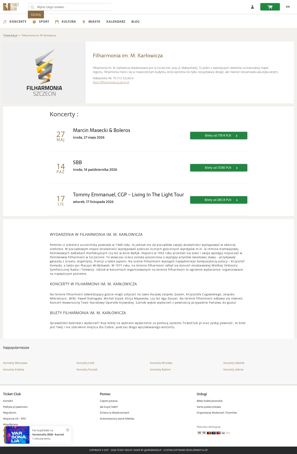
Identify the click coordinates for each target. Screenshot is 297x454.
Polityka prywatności (15, 407)
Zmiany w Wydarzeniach (114, 413)
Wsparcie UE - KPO (14, 419)
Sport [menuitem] (41, 21)
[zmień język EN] (287, 7)
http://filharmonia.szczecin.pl (111, 82)
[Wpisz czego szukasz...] (32, 7)
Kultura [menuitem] (65, 21)
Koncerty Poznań (87, 369)
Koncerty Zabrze (233, 369)
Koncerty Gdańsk (233, 363)
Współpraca (10, 425)
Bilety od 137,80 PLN (224, 167)
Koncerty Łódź (85, 363)
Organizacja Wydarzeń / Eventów (217, 413)
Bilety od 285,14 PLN (224, 200)
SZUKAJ (119, 7)
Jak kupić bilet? (109, 407)
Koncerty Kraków (13, 369)
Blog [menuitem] (135, 21)
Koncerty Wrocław (161, 363)
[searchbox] (70, 7)
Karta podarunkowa (209, 407)
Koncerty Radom (160, 369)
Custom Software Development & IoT (186, 450)
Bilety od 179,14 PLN (224, 135)
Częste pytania (109, 401)
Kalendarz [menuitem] (115, 21)
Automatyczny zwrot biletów (117, 419)
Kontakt (8, 401)
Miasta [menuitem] (91, 21)
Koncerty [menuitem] (15, 21)
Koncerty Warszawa (15, 363)
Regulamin (9, 413)
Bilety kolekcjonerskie (210, 401)
